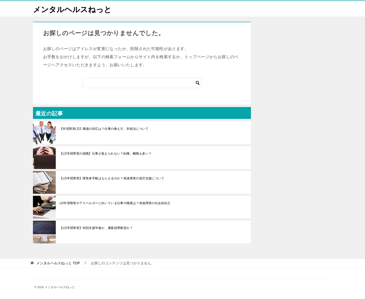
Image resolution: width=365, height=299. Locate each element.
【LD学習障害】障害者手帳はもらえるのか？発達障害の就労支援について (112, 178)
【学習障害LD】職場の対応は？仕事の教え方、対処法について (104, 129)
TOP (58, 263)
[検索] (142, 83)
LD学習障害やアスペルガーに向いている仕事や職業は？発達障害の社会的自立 (115, 203)
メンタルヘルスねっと (72, 8)
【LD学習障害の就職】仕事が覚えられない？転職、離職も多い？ (106, 153)
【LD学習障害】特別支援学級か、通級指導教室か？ (96, 228)
